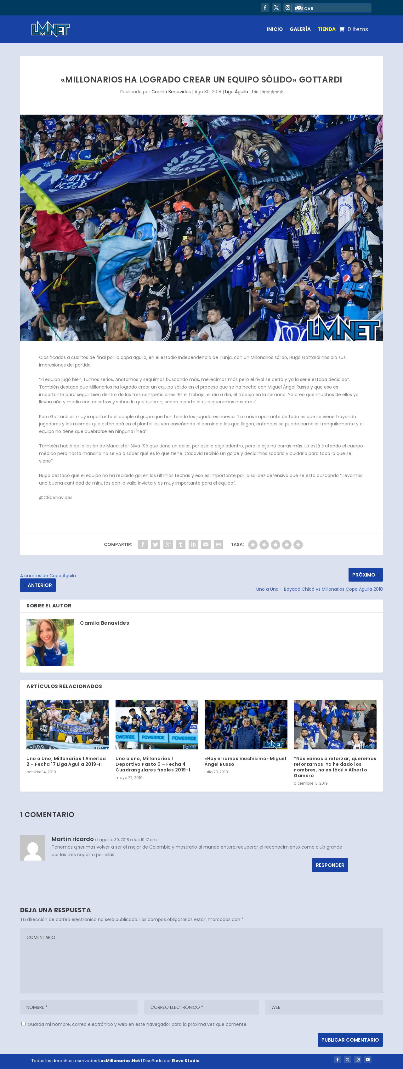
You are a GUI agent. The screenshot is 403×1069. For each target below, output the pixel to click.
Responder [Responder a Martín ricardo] (330, 865)
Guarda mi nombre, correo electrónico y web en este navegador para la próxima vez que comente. (137, 1024)
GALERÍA (300, 29)
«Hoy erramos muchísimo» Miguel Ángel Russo (245, 761)
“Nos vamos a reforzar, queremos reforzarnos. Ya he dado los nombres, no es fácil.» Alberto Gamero (335, 767)
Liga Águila (236, 91)
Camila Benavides (171, 91)
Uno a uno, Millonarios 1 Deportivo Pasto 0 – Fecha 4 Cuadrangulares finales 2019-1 (153, 764)
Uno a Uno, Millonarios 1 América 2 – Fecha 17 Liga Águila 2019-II (66, 761)
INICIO (275, 29)
